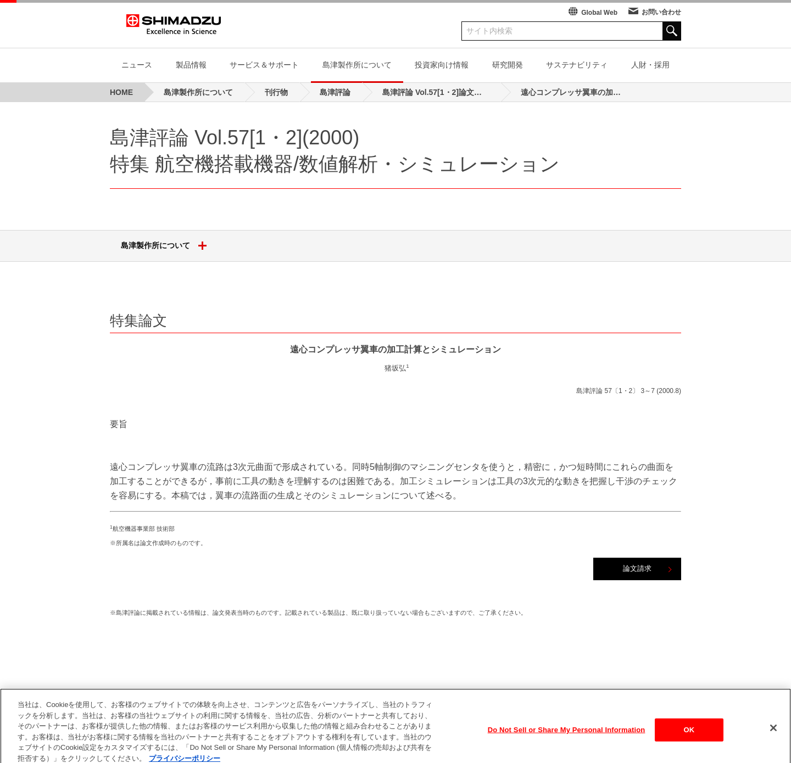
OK (688, 740)
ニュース (136, 64)
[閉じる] (773, 738)
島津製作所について (357, 64)
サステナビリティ (577, 64)
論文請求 (637, 568)
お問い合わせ (661, 12)
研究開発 (507, 64)
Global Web (599, 12)
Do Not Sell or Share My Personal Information (566, 740)
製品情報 (191, 64)
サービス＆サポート (264, 64)
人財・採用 (650, 64)
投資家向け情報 (442, 64)
